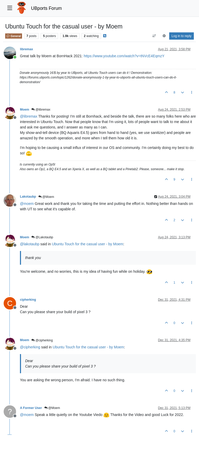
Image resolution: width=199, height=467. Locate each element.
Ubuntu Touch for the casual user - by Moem (87, 244)
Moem (24, 109)
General (13, 36)
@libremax (40, 109)
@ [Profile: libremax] (28, 116)
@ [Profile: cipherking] (30, 347)
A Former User (31, 408)
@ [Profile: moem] (27, 204)
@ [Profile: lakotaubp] (29, 244)
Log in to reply (181, 36)
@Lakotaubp (42, 237)
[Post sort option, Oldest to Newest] (154, 36)
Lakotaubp (28, 196)
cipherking (28, 299)
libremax (26, 49)
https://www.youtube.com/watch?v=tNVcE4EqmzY (124, 56)
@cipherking (42, 340)
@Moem (46, 197)
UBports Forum (46, 8)
